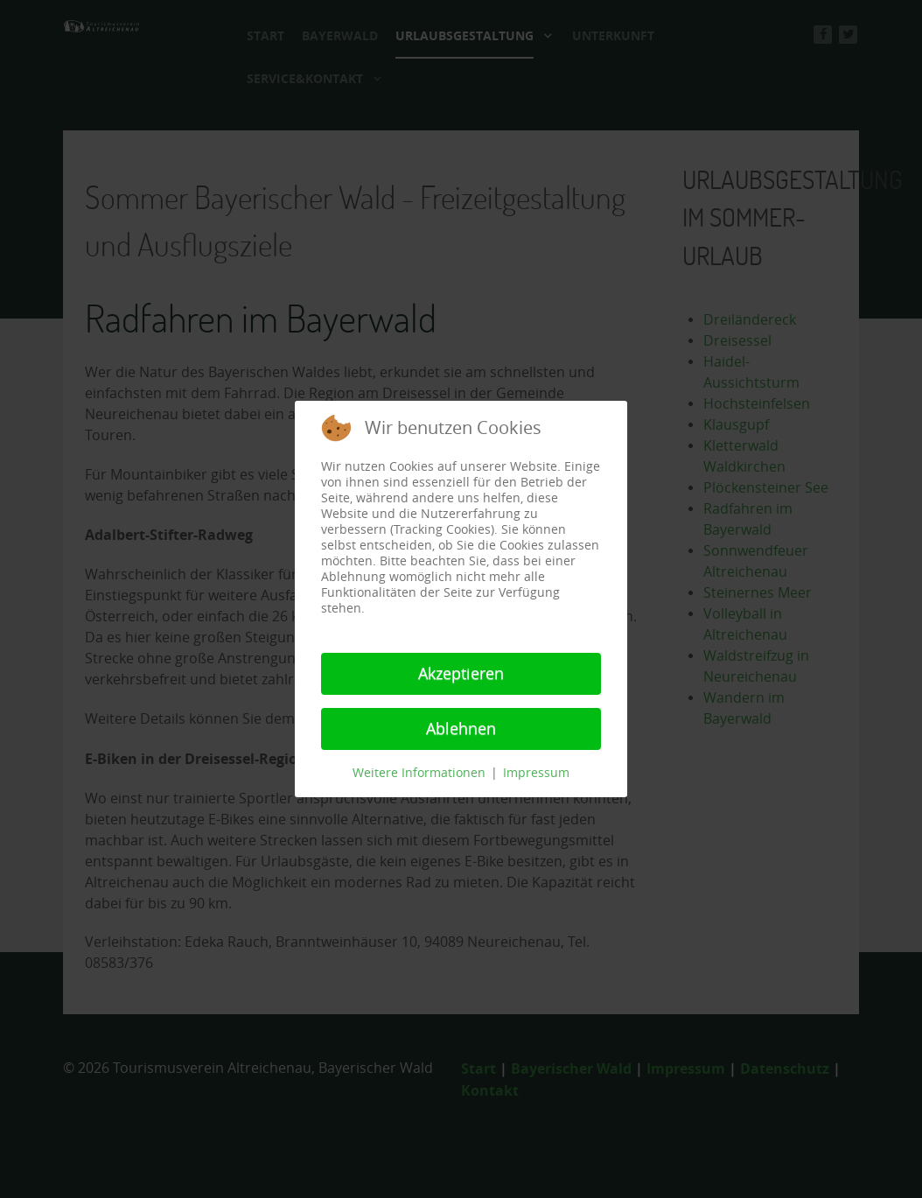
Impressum (536, 773)
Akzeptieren (461, 673)
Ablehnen (461, 729)
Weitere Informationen (419, 773)
